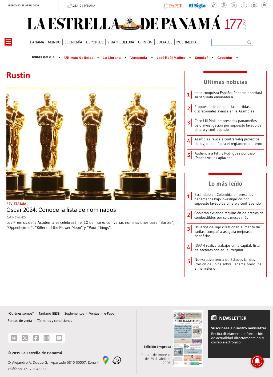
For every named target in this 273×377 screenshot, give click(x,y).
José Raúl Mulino (171, 58)
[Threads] (14, 338)
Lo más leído (225, 183)
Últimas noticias (225, 82)
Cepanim (224, 58)
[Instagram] (46, 338)
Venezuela (138, 58)
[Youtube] (59, 338)
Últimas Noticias (78, 58)
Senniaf (201, 58)
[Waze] (117, 360)
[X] (25, 338)
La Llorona (112, 58)
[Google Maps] (105, 360)
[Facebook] (36, 338)
